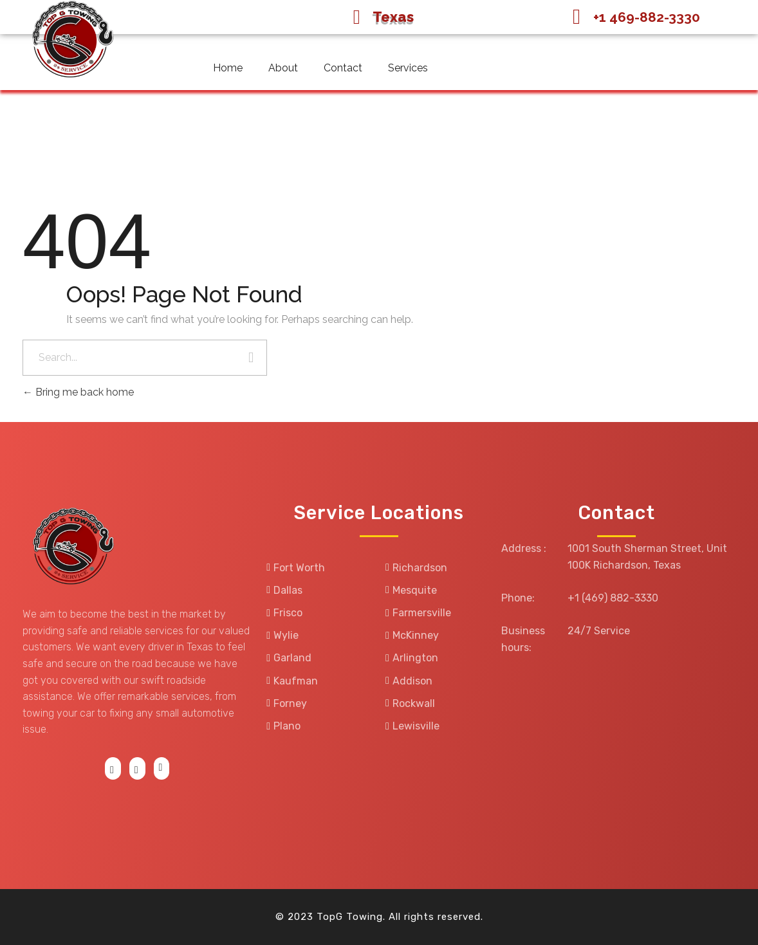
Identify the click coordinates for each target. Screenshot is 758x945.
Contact (343, 68)
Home (228, 68)
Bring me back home (78, 392)
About (283, 68)
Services (408, 68)
